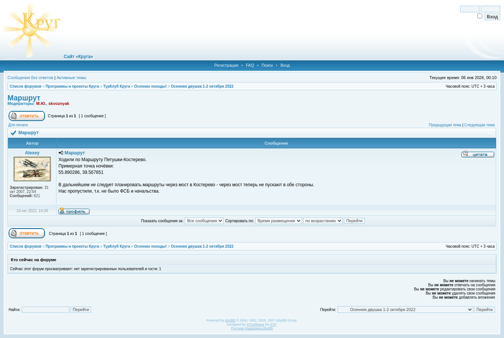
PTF (273, 324)
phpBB (230, 320)
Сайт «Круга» (78, 56)
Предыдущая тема (445, 125)
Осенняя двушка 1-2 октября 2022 (202, 86)
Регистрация (226, 65)
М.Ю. (41, 103)
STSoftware (255, 324)
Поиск (267, 65)
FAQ (250, 65)
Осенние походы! (150, 86)
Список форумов (26, 86)
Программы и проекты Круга (72, 86)
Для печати (18, 125)
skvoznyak (58, 103)
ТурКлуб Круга (116, 86)
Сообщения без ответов (30, 77)
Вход (285, 65)
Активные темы (71, 77)
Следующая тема (479, 125)
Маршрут (23, 98)
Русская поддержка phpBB (252, 328)
